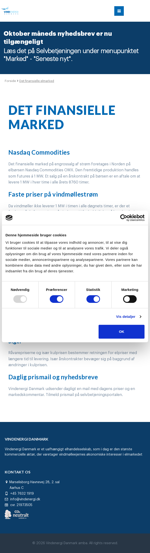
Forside (11, 80)
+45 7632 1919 (19, 493)
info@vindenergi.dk (22, 499)
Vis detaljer (125, 317)
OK (121, 332)
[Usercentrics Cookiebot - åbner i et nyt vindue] (124, 217)
